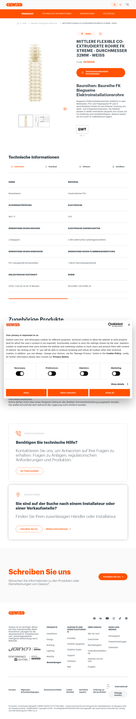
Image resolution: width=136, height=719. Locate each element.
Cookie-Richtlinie (70, 691)
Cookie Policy (113, 353)
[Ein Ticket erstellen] (29, 471)
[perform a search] (120, 4)
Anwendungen (54, 662)
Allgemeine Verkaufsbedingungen (30, 691)
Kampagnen (114, 636)
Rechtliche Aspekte (83, 691)
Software (71, 661)
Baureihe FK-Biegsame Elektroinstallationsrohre (45, 23)
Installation (25, 23)
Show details (117, 384)
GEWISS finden (74, 650)
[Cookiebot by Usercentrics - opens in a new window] (110, 325)
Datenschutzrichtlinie (52, 690)
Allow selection (68, 392)
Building (50, 645)
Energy (50, 640)
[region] (68, 237)
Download (113, 648)
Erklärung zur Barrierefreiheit (99, 691)
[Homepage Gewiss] (14, 4)
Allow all (109, 392)
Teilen (86, 34)
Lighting (50, 651)
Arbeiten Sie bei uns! (95, 660)
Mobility (50, 657)
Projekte (91, 667)
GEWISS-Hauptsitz (76, 644)
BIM (69, 667)
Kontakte (71, 638)
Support (71, 656)
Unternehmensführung (97, 652)
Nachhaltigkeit (95, 645)
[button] (117, 694)
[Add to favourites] (100, 34)
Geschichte (93, 640)
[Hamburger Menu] (127, 4)
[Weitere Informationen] (58, 529)
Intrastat (12, 690)
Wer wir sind (93, 634)
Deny (26, 392)
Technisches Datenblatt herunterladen (95, 72)
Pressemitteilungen (117, 642)
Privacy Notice (61, 357)
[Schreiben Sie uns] (29, 529)
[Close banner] (129, 325)
